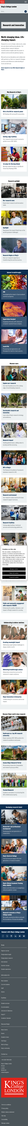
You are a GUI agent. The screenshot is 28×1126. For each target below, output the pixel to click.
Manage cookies (10, 1123)
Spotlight (6, 228)
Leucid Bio (6, 346)
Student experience (12, 970)
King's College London (9, 6)
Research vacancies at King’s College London (12, 914)
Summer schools (11, 966)
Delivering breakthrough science (13, 669)
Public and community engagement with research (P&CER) (13, 604)
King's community (11, 1049)
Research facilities (8, 523)
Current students (11, 985)
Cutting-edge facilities (10, 137)
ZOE (4, 292)
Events (8, 1034)
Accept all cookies (14, 577)
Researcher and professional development (11, 827)
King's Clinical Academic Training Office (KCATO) (13, 884)
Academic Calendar (12, 1019)
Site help (8, 1115)
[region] (14, 563)
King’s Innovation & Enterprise (12, 697)
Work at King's (10, 1045)
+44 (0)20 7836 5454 (6, 1059)
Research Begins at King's (11, 255)
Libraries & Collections (12, 1011)
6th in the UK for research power (13, 111)
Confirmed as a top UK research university (12, 734)
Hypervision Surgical (9, 319)
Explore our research (9, 383)
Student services (11, 1004)
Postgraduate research (12, 959)
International (10, 962)
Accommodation (11, 1007)
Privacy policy (10, 1108)
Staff (8, 989)
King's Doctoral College (10, 856)
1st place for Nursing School (11, 164)
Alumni (8, 992)
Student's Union (11, 1038)
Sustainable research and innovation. (11, 411)
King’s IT (9, 1015)
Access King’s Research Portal (12, 763)
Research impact (8, 440)
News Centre (10, 1030)
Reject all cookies (14, 573)
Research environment (10, 495)
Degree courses (11, 951)
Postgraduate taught (12, 955)
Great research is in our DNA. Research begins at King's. (13, 68)
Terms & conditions (11, 1104)
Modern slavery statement (13, 1112)
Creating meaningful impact (11, 642)
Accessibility (9, 1119)
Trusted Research (8, 790)
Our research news (8, 200)
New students (10, 981)
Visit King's (9, 1041)
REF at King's (7, 467)
